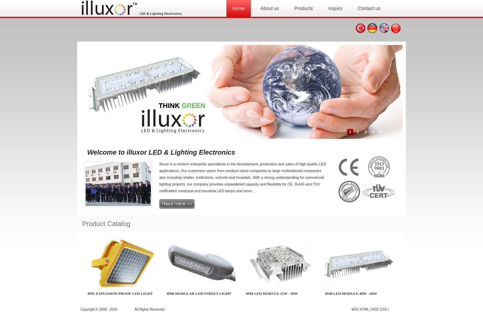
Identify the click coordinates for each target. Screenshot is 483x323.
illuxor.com (126, 309)
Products (303, 8)
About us (269, 8)
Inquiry (335, 8)
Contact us (369, 8)
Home (238, 8)
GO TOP (395, 309)
